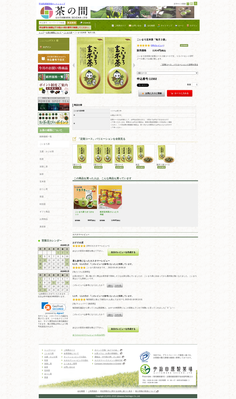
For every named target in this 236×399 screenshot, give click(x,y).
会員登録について (71, 353)
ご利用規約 (92, 391)
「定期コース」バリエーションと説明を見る (179, 65)
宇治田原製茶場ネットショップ (52, 4)
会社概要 (151, 26)
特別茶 (43, 204)
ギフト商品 (45, 212)
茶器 (42, 196)
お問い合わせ (69, 367)
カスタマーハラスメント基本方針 (110, 360)
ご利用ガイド (120, 26)
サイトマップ (166, 26)
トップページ (50, 350)
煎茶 (42, 159)
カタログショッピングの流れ (76, 360)
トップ (41, 32)
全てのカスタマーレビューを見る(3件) (88, 335)
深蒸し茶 (44, 166)
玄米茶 (43, 181)
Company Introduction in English (109, 364)
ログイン (193, 26)
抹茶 (42, 174)
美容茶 (43, 226)
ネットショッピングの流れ (75, 357)
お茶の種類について (54, 32)
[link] (53, 308)
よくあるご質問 (70, 364)
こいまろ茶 (68, 32)
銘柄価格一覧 (46, 136)
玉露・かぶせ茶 (47, 151)
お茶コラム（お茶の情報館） (108, 353)
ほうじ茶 (44, 189)
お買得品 (44, 219)
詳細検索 (87, 23)
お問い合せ (136, 26)
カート (181, 26)
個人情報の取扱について (146, 391)
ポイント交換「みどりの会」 (108, 350)
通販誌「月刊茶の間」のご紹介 (109, 357)
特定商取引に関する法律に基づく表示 (116, 391)
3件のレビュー (157, 45)
